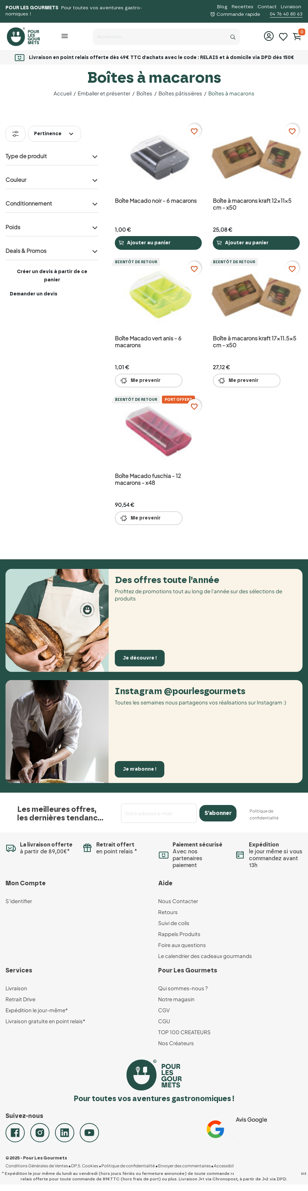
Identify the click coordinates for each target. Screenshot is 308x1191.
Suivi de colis (173, 923)
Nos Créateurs (176, 1043)
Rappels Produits (179, 934)
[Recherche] (233, 35)
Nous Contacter (178, 901)
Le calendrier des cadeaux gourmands (205, 956)
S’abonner (218, 813)
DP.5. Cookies (84, 1166)
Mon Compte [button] (26, 883)
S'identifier (19, 901)
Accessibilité (225, 1166)
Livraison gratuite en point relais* (45, 1021)
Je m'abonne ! (139, 769)
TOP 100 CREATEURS (184, 1032)
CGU (164, 1021)
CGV (164, 1010)
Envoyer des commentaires (183, 1166)
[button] (65, 36)
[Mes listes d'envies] (283, 36)
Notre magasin (176, 999)
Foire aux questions (182, 945)
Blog (222, 6)
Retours (168, 912)
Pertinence (54, 134)
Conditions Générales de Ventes (37, 1166)
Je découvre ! (140, 658)
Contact (267, 6)
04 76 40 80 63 (286, 14)
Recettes (242, 6)
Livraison (291, 6)
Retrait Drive (20, 999)
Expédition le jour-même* (37, 1010)
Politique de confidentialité (128, 1166)
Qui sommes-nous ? (183, 988)
